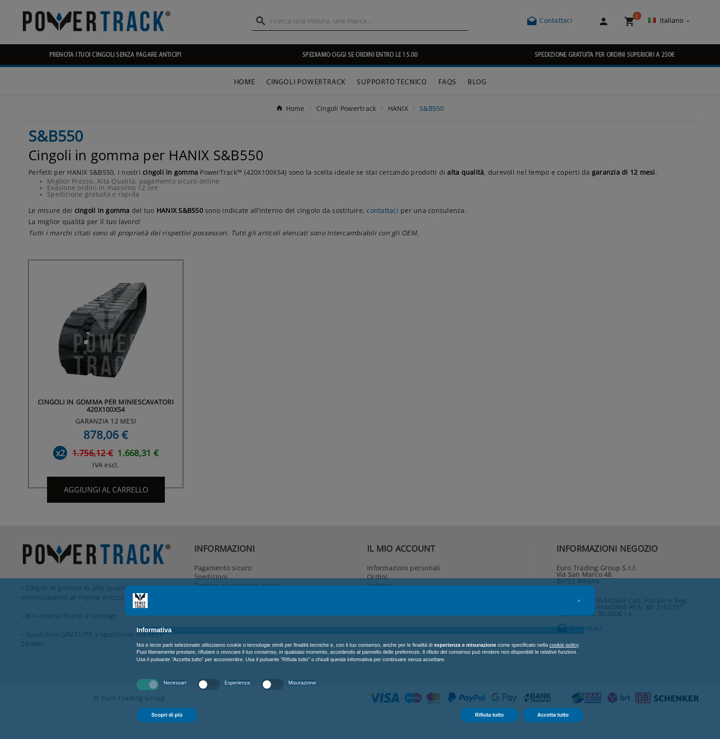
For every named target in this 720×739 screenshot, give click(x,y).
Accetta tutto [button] (553, 715)
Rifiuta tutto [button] (489, 715)
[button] (578, 600)
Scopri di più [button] (167, 715)
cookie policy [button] (564, 645)
